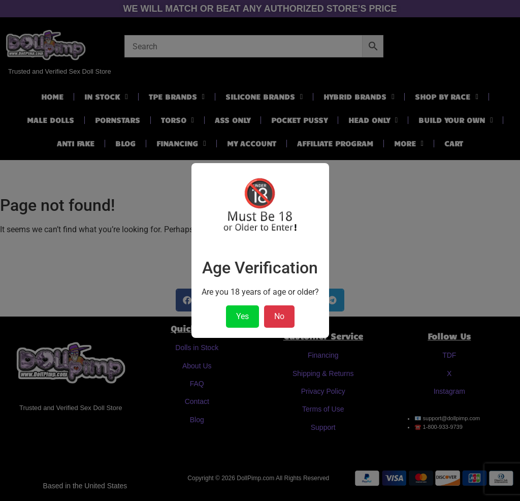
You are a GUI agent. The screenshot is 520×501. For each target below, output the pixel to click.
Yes (242, 316)
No (279, 316)
